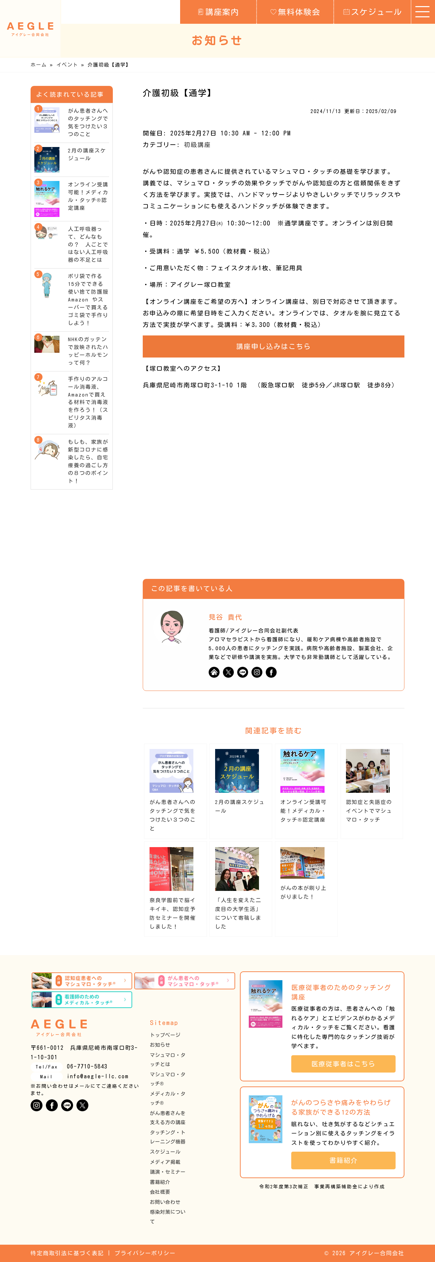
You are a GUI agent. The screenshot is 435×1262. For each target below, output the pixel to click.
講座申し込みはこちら (273, 346)
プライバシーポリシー (145, 1253)
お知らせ (160, 1044)
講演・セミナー (168, 1171)
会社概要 (160, 1191)
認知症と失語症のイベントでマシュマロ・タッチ (369, 811)
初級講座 (197, 145)
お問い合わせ (165, 1202)
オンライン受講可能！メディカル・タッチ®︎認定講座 (303, 811)
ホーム (39, 64)
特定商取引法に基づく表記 (67, 1253)
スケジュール (372, 11)
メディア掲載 (165, 1162)
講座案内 (218, 11)
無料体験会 (295, 11)
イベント (67, 64)
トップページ (165, 1035)
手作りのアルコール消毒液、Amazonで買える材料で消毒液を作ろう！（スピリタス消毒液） (88, 402)
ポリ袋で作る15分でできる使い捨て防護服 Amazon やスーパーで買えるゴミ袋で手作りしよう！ (91, 300)
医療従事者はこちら (347, 1064)
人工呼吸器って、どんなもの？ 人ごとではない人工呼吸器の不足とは (88, 244)
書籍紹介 (160, 1182)
